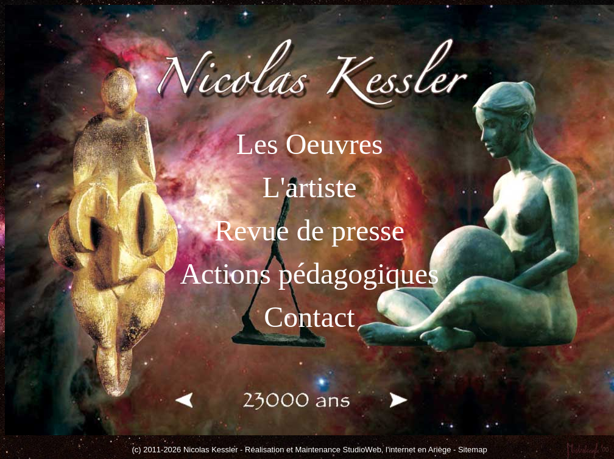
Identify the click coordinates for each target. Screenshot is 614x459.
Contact (309, 317)
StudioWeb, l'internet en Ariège (397, 449)
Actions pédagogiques (309, 274)
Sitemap (472, 449)
